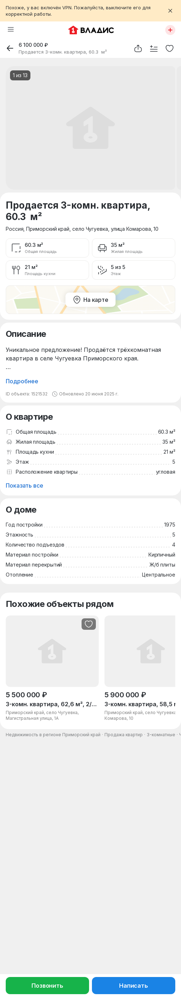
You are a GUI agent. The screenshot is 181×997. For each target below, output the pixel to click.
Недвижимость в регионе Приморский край (53, 734)
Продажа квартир (123, 734)
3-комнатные (161, 734)
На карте (90, 299)
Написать (133, 985)
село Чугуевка (90, 229)
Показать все (24, 485)
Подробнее (22, 381)
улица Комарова (131, 229)
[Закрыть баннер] (170, 11)
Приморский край (47, 229)
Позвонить (47, 985)
